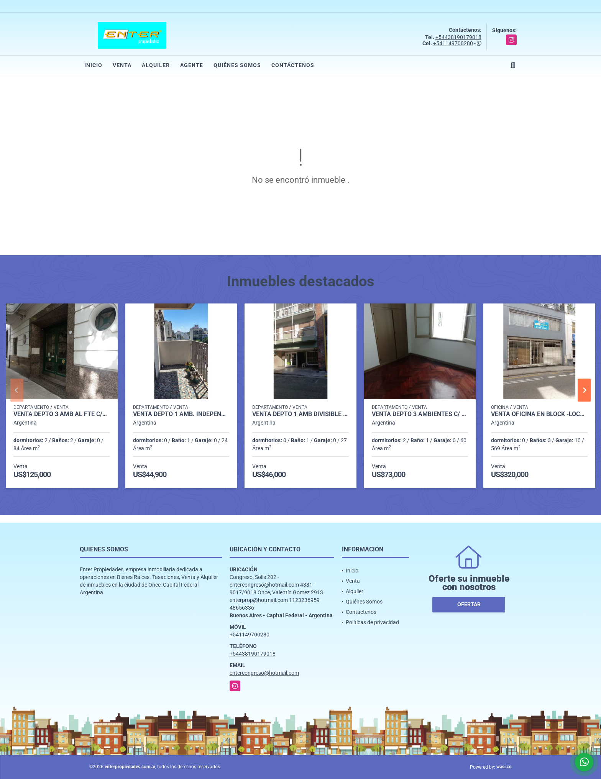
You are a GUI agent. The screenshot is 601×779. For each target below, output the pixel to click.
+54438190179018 (458, 37)
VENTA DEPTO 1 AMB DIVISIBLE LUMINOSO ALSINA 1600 (300, 414)
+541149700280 (453, 43)
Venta (122, 65)
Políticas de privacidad (372, 622)
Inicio (93, 65)
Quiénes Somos (237, 65)
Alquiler (156, 65)
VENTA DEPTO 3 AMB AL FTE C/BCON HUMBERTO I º (61, 414)
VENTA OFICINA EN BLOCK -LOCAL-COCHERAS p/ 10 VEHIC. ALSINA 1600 (539, 414)
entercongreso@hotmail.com (264, 673)
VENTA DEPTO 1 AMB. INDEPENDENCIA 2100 (181, 414)
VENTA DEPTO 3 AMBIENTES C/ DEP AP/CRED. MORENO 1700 (420, 414)
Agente (191, 65)
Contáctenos (292, 65)
